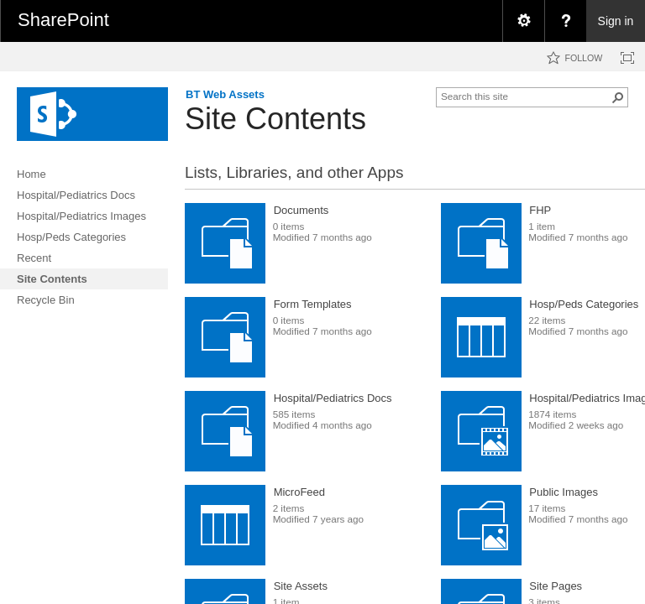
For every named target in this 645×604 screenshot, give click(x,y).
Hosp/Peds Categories (583, 304)
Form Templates (313, 304)
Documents (301, 210)
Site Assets (301, 586)
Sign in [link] (616, 21)
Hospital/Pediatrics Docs (333, 398)
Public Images (563, 492)
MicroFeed (299, 492)
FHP (540, 210)
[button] (618, 97)
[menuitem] (523, 21)
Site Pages (555, 586)
